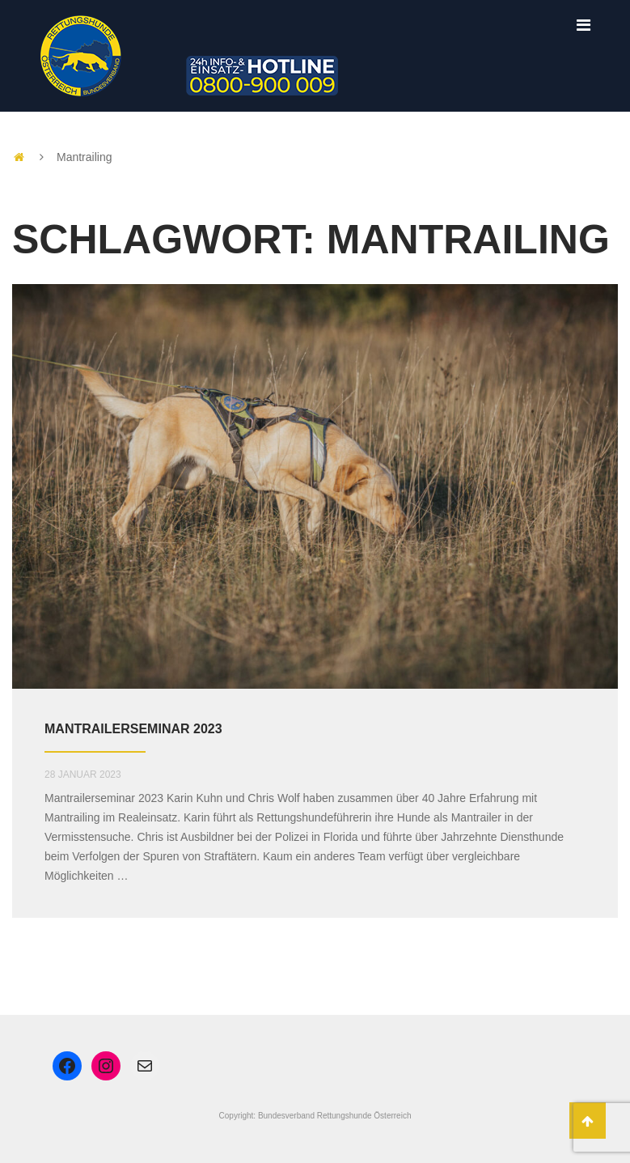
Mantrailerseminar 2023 (133, 729)
